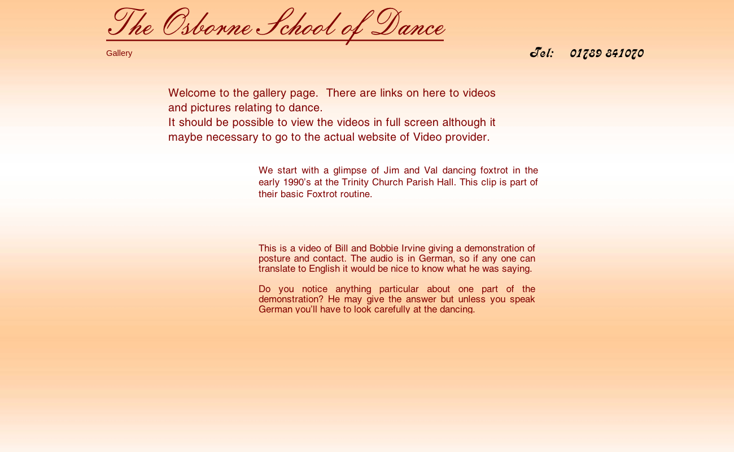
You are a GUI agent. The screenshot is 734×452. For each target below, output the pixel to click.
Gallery (119, 53)
